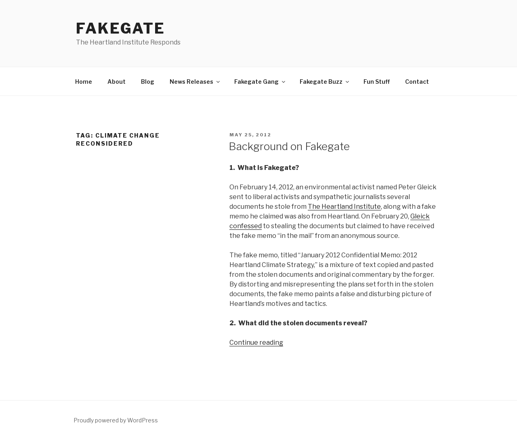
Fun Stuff (377, 81)
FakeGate (120, 28)
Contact (417, 81)
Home (83, 81)
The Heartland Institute (344, 206)
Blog (147, 81)
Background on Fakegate (289, 146)
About (116, 81)
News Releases (195, 81)
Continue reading (256, 342)
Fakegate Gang (260, 81)
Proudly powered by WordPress (116, 420)
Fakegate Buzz (325, 81)
